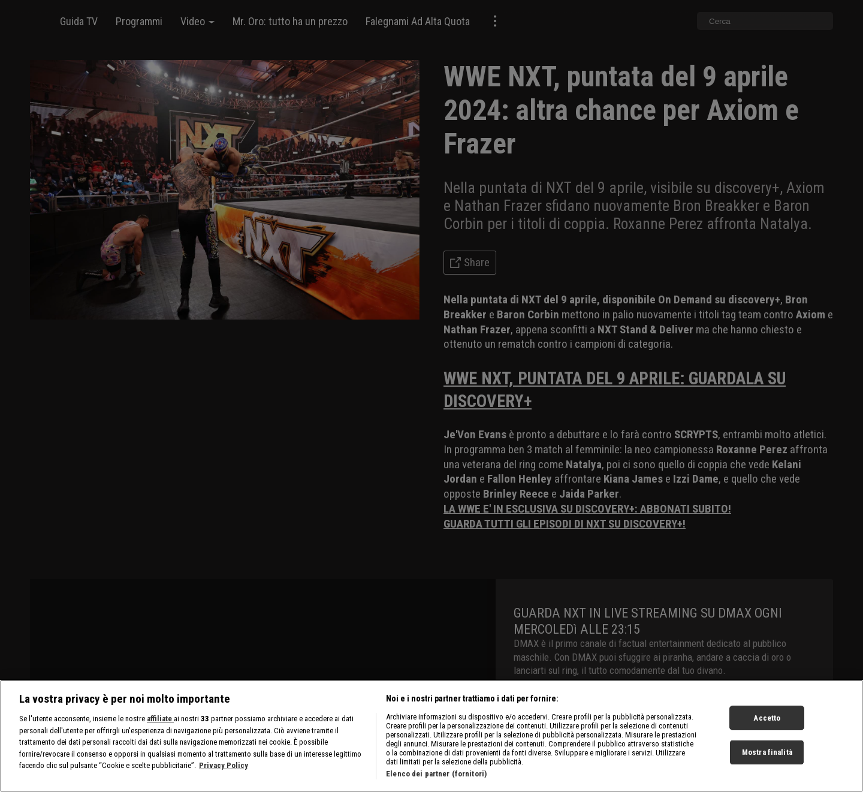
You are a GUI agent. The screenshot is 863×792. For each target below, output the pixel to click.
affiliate (160, 726)
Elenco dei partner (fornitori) (436, 781)
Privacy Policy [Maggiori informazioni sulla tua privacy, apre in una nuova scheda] (223, 773)
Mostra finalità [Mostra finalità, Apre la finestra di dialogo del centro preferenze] (767, 759)
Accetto (766, 725)
